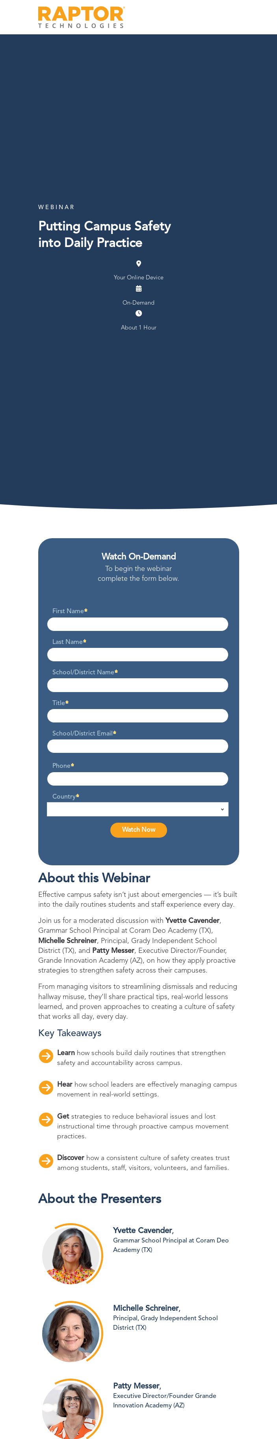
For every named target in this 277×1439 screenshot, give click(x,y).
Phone (61, 766)
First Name (68, 611)
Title (58, 703)
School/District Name (83, 673)
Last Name (67, 642)
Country (64, 797)
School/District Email (82, 734)
